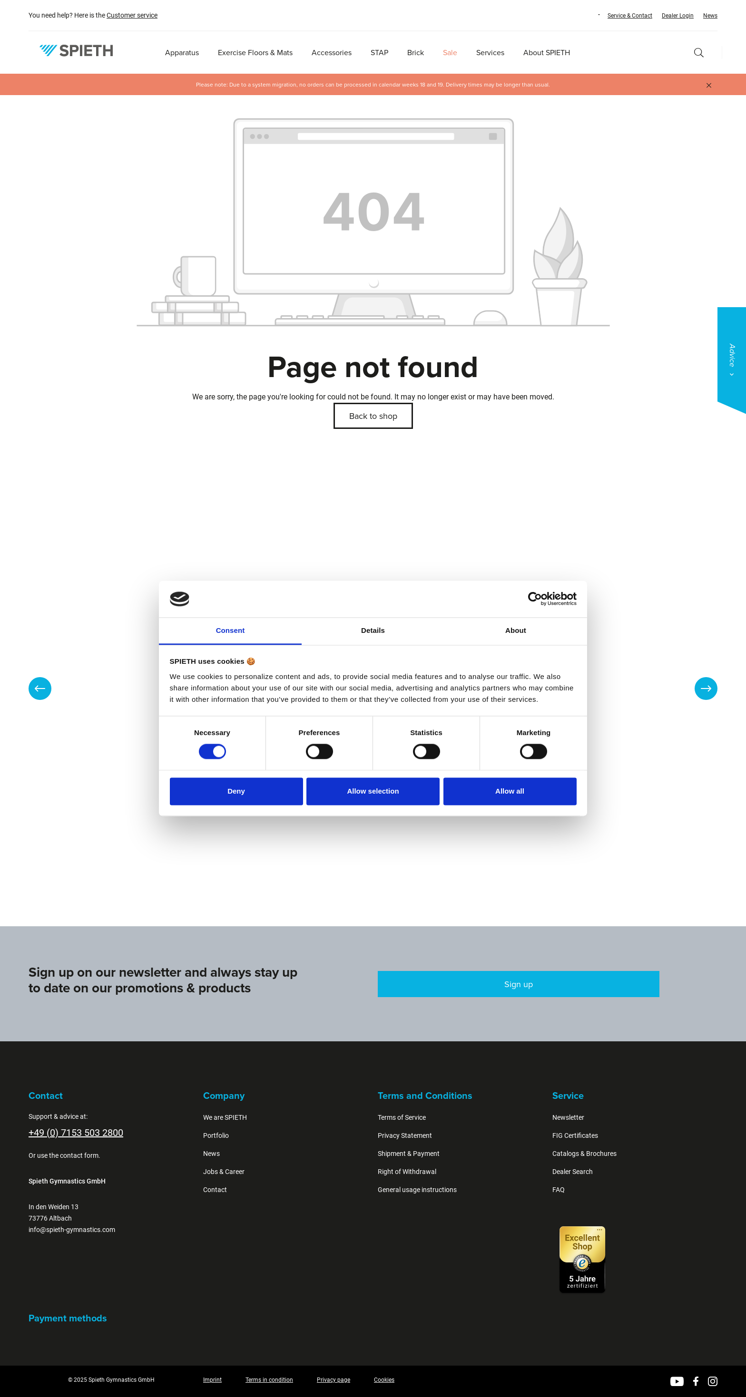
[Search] (699, 52)
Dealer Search (572, 1171)
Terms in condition (269, 1380)
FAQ (558, 1189)
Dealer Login (678, 15)
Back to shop (373, 416)
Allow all (509, 791)
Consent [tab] (230, 630)
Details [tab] (373, 630)
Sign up (518, 984)
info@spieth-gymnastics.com (72, 1229)
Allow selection (373, 791)
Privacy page (333, 1380)
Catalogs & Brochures (584, 1153)
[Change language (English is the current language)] (590, 15)
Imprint (212, 1380)
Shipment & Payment (409, 1153)
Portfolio (216, 1135)
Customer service (132, 15)
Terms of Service (402, 1117)
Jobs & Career (224, 1171)
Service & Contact (630, 15)
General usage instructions (417, 1189)
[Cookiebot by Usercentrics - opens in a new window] (535, 599)
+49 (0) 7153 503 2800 (76, 1132)
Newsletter (568, 1117)
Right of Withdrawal (407, 1171)
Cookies (384, 1380)
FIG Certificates (575, 1135)
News (710, 15)
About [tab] (515, 630)
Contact (215, 1189)
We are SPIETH (225, 1117)
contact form (79, 1155)
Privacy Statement (405, 1135)
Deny (236, 791)
